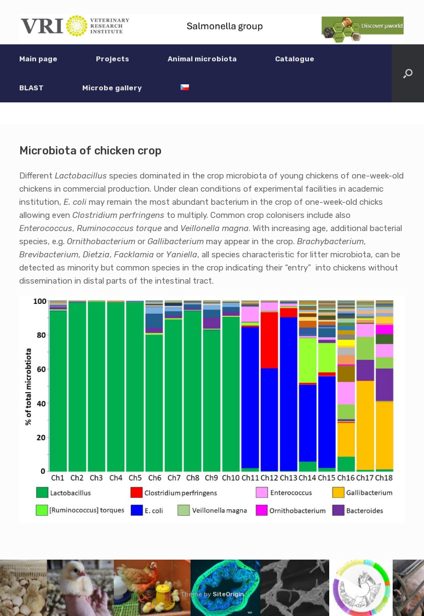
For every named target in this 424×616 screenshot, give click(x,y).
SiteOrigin (228, 594)
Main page (38, 59)
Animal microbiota (202, 59)
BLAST (31, 88)
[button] (408, 73)
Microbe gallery (112, 88)
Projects (112, 59)
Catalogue (294, 59)
